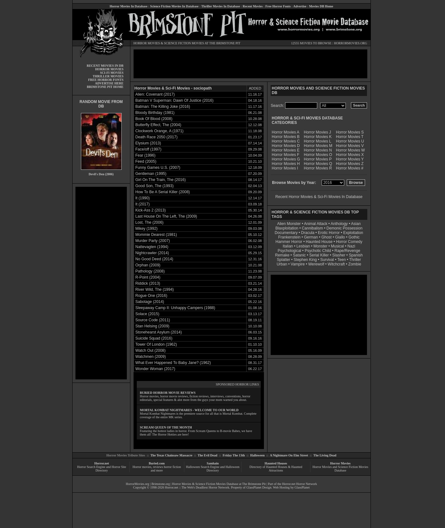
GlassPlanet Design (258, 487)
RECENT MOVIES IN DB (105, 65)
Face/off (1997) (148, 149)
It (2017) (142, 204)
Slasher (338, 255)
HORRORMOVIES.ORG (350, 43)
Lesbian (303, 246)
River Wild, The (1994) (154, 289)
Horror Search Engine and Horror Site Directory (101, 468)
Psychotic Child (318, 250)
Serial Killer (319, 255)
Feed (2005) (145, 161)
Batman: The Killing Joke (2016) (162, 106)
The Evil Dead (207, 455)
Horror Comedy (349, 241)
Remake (282, 255)
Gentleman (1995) (151, 173)
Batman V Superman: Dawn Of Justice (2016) (174, 100)
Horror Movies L (317, 141)
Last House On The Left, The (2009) (166, 216)
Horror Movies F (285, 154)
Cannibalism (312, 228)
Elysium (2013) (148, 143)
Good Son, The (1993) (154, 186)
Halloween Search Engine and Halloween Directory (213, 468)
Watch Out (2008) (150, 350)
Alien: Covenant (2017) (155, 94)
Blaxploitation (286, 228)
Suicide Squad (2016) (153, 338)
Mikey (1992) (146, 228)
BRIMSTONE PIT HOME (105, 87)
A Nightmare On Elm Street (289, 455)
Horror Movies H (286, 163)
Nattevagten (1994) (152, 247)
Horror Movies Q (318, 163)
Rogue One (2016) (151, 295)
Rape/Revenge (347, 250)
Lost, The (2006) (149, 222)
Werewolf (316, 264)
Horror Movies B (286, 136)
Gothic (354, 237)
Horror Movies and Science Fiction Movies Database (340, 468)
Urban (282, 264)
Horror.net (101, 463)
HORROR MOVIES (147, 43)
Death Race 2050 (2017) (156, 137)
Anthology (339, 223)
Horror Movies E (286, 150)
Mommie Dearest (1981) (156, 234)
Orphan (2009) (148, 265)
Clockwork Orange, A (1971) (159, 131)
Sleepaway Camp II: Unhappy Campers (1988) (175, 308)
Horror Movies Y (349, 159)
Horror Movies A (285, 132)
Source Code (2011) (152, 320)
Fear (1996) (145, 155)
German (311, 237)
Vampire (298, 264)
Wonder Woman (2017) (155, 369)
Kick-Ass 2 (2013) (150, 210)
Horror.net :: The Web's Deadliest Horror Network (197, 487)
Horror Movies (340, 463)
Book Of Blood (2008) (153, 119)
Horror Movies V (350, 145)
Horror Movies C (286, 141)
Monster (320, 246)
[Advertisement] (101, 283)
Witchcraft (336, 264)
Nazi (351, 246)
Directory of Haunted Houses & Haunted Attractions (275, 468)
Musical (337, 246)
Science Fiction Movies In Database (174, 6)
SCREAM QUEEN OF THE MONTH (166, 427)
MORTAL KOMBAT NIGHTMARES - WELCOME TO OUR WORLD (189, 410)
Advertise (299, 6)
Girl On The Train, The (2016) (160, 179)
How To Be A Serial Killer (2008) (162, 192)
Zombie (354, 264)
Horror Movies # (349, 168)
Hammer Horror (288, 241)
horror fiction (172, 467)
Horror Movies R (318, 168)
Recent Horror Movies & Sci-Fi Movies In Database (318, 197)
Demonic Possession (344, 228)
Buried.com (157, 463)
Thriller (355, 259)
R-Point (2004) (148, 277)
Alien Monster (289, 223)
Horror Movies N (318, 150)
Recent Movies (253, 6)
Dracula (307, 232)
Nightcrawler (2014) (152, 253)
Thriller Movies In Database (220, 6)
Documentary (286, 232)
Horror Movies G (286, 159)
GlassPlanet (302, 487)
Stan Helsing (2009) (152, 326)
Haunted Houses (276, 463)
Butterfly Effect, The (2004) (158, 125)
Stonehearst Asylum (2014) (158, 332)
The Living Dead (324, 455)
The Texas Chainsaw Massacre (171, 455)
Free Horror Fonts (278, 6)
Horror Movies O (318, 154)
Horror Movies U (350, 141)
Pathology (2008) (150, 271)
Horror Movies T (349, 136)
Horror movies (142, 467)
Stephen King (305, 259)
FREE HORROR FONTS (105, 80)
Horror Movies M (318, 145)
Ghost (326, 237)
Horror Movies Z (349, 163)
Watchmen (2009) (150, 356)
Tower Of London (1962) (156, 344)
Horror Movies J (317, 132)
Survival (327, 259)
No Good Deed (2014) (154, 259)
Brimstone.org (161, 484)
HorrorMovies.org (137, 484)
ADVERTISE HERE (109, 83)
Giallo (340, 237)
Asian (356, 223)
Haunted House (319, 241)
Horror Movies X (350, 154)
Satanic (299, 255)
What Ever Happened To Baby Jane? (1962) (173, 362)
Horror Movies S (350, 132)
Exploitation (353, 232)
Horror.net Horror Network (299, 484)
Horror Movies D (286, 145)
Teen (341, 259)
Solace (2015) (147, 314)
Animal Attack (315, 223)
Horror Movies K (318, 136)
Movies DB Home (321, 6)
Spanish (355, 255)
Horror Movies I (285, 168)
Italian (288, 246)
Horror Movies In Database (128, 6)
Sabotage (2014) (149, 301)
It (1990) (142, 198)
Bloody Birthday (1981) (155, 112)
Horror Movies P (318, 159)
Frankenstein (289, 237)
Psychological (289, 250)
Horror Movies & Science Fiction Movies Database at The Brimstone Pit (219, 484)
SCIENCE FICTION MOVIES (184, 43)
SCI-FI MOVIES (111, 72)
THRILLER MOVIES (108, 76)
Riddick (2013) (147, 283)
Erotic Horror (329, 232)
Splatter (283, 259)
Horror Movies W (350, 150)
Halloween (257, 455)
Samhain (213, 463)
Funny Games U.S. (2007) (157, 167)
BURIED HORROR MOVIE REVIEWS (168, 392)
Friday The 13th (233, 455)
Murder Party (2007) (152, 240)
